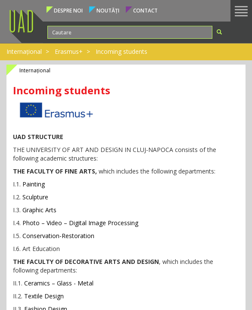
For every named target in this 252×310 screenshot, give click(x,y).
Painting (33, 184)
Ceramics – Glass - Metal (58, 283)
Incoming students (121, 51)
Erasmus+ (69, 51)
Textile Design (44, 296)
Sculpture (35, 197)
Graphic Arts (39, 210)
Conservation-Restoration (58, 236)
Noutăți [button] (107, 10)
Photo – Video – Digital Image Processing (80, 223)
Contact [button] (145, 10)
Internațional (24, 51)
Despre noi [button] (68, 10)
